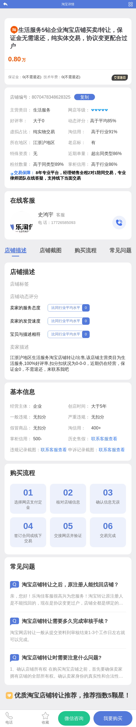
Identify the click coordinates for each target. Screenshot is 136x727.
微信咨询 (74, 718)
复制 (84, 97)
